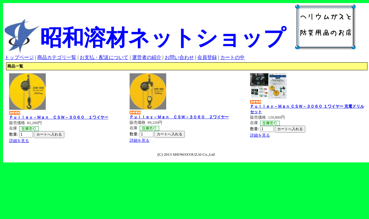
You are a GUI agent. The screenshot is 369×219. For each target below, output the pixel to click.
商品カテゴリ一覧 (56, 57)
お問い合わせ (179, 57)
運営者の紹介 (146, 57)
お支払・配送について (104, 57)
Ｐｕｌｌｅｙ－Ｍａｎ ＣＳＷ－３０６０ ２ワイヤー (179, 117)
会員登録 (207, 57)
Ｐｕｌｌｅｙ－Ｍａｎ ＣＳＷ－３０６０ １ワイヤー (58, 117)
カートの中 (232, 57)
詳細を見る (19, 140)
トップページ (19, 57)
